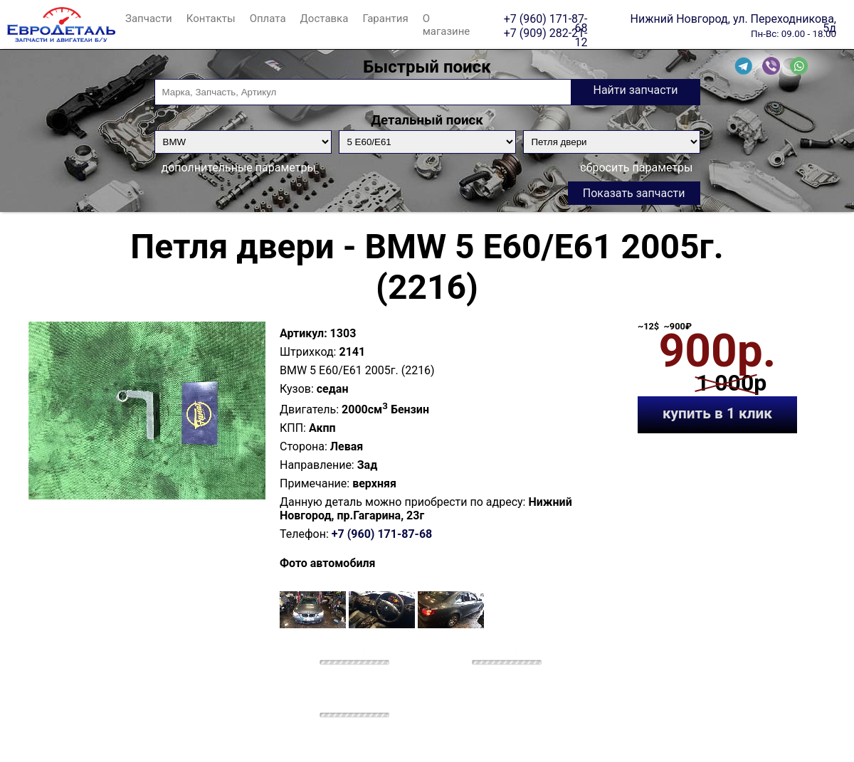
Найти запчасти (635, 90)
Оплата (268, 18)
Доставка (324, 18)
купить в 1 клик (717, 413)
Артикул (302, 333)
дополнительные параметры (239, 167)
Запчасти (148, 18)
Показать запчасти (634, 193)
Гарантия (385, 18)
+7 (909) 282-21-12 (546, 32)
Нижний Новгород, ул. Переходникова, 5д (733, 18)
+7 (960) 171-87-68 (546, 18)
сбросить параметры (636, 167)
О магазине (446, 25)
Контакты (211, 18)
